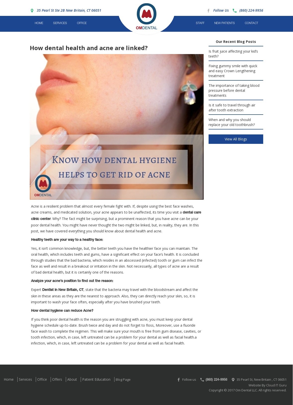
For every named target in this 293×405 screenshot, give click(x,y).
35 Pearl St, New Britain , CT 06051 (262, 379)
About (72, 379)
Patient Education (96, 379)
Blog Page (123, 379)
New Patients (224, 23)
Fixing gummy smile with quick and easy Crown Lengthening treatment (233, 70)
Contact (251, 23)
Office (82, 23)
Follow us (189, 379)
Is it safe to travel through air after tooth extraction (232, 107)
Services (60, 23)
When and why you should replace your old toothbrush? (232, 122)
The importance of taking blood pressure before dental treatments (234, 90)
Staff (200, 23)
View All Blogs (236, 139)
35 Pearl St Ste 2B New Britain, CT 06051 (69, 10)
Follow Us (221, 10)
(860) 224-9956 (251, 10)
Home (39, 23)
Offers (57, 379)
